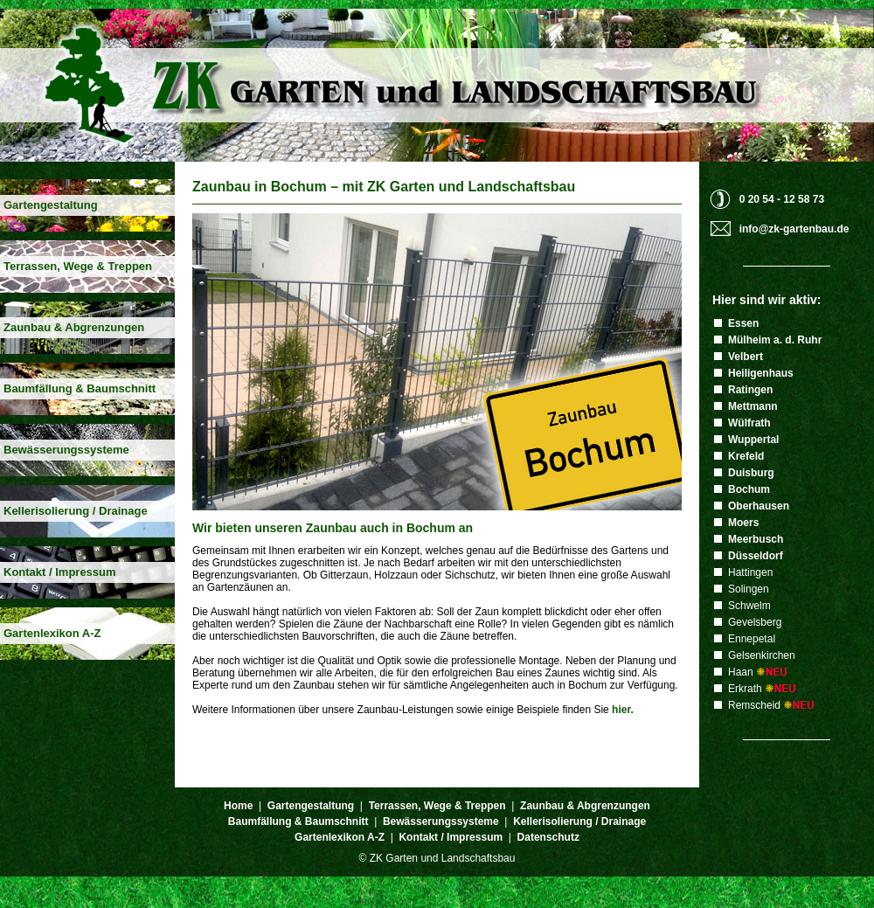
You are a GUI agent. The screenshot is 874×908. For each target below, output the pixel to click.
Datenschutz (548, 837)
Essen (743, 323)
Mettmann (753, 406)
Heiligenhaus (761, 373)
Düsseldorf (755, 556)
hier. (623, 710)
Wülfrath (749, 423)
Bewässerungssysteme (66, 449)
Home (238, 806)
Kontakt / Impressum (59, 572)
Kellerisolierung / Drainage (75, 510)
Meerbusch (755, 539)
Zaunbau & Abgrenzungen (73, 327)
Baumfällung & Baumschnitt (79, 388)
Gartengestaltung (50, 204)
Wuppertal (753, 439)
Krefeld (746, 456)
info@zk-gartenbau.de (794, 229)
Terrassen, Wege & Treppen (77, 266)
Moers (743, 522)
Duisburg (751, 473)
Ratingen (750, 390)
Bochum (749, 489)
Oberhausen (758, 506)
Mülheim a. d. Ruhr (775, 340)
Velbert (745, 356)
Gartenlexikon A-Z (52, 633)
